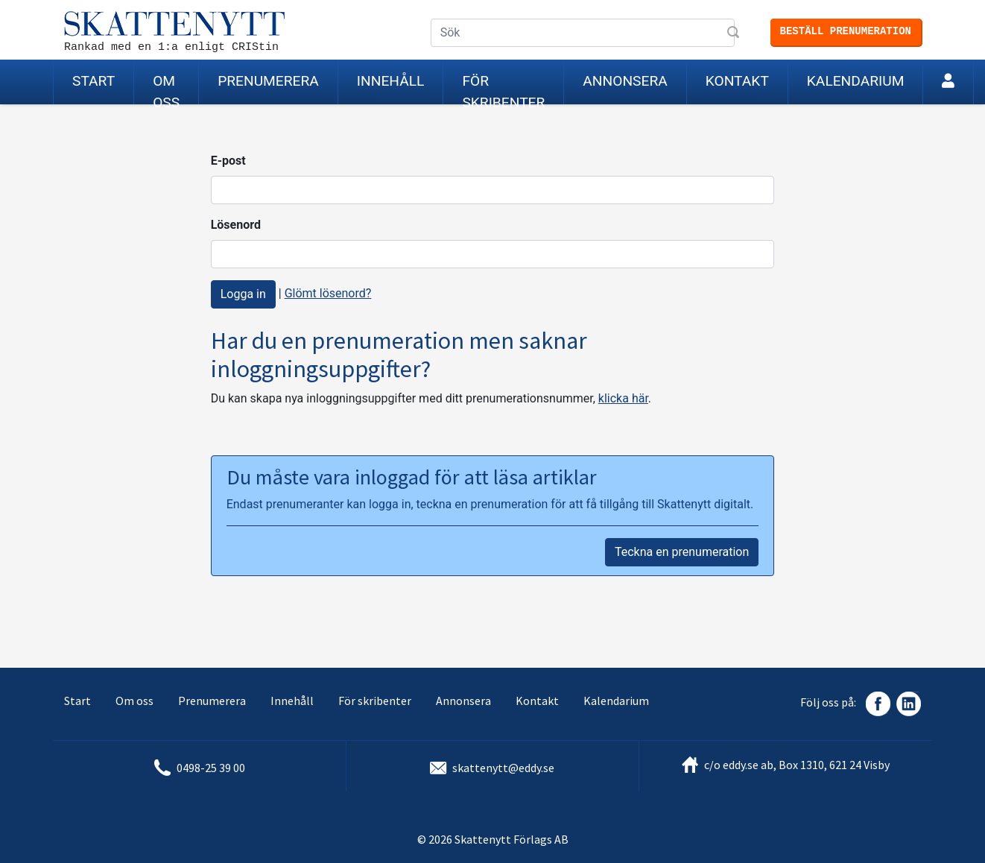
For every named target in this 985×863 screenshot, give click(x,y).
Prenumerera (268, 80)
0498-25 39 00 (211, 767)
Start (93, 80)
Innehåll (391, 80)
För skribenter (503, 88)
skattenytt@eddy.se (503, 767)
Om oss (166, 88)
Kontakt (737, 80)
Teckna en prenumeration (682, 552)
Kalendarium (856, 80)
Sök (734, 33)
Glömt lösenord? (328, 293)
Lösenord (236, 225)
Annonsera (625, 80)
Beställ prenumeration (845, 31)
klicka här (623, 398)
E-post (228, 161)
